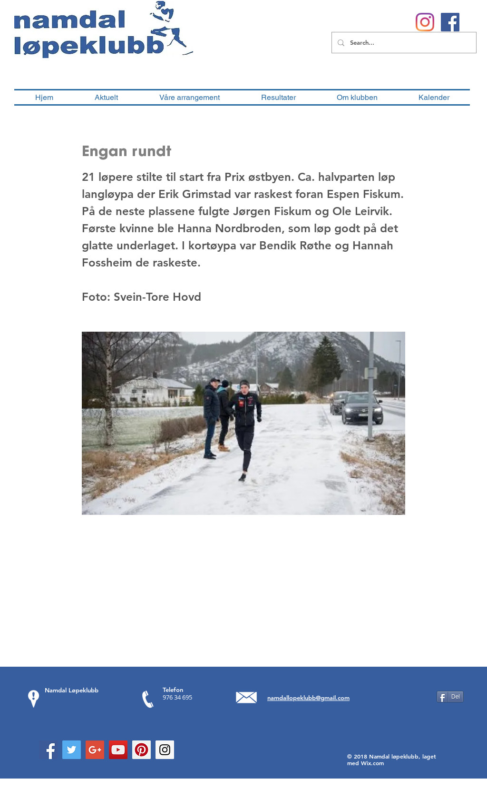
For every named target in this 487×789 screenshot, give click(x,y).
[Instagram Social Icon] (165, 749)
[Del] (450, 696)
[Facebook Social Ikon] (450, 22)
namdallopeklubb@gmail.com (308, 697)
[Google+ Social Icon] (95, 749)
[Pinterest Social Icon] (141, 749)
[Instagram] (425, 22)
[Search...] (403, 42)
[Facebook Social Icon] (48, 749)
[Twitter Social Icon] (71, 749)
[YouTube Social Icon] (118, 749)
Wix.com (372, 763)
